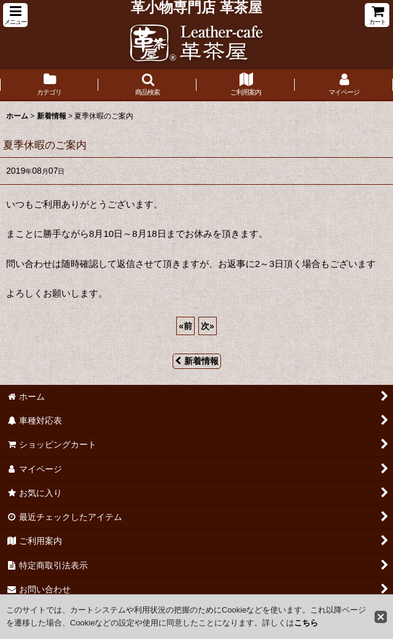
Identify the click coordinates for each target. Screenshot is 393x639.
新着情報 (197, 361)
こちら (306, 622)
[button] (15, 15)
